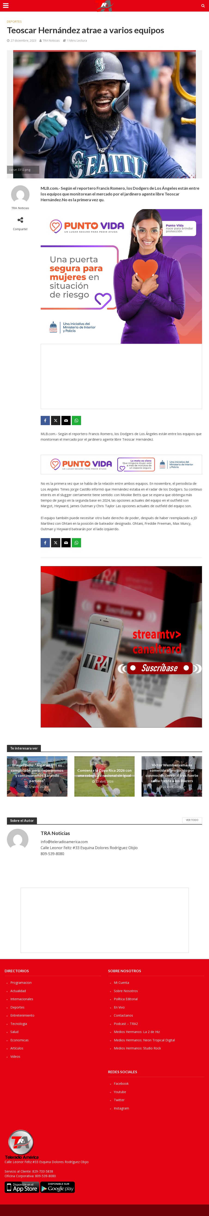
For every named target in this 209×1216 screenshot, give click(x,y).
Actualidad (18, 991)
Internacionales (21, 999)
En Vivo (119, 1007)
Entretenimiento (22, 1015)
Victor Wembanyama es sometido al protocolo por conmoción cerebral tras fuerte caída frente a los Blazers (172, 772)
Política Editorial (126, 999)
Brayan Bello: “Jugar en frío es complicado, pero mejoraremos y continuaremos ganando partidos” (37, 772)
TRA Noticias (51, 40)
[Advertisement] (121, 376)
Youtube (120, 1092)
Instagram (121, 1108)
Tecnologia (18, 1023)
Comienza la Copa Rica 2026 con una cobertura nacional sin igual (104, 772)
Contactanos (123, 1015)
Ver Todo (192, 820)
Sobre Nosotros (126, 991)
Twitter (119, 1100)
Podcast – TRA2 (126, 1023)
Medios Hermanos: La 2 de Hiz (137, 1032)
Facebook (121, 1083)
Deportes (14, 21)
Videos (15, 1056)
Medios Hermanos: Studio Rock (137, 1048)
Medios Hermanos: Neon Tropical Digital (144, 1040)
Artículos (16, 1048)
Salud (14, 1032)
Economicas (19, 1040)
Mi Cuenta (121, 982)
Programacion (21, 982)
